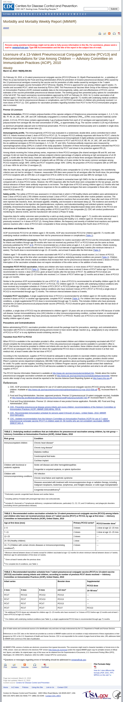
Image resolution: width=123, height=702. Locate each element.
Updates (14, 667)
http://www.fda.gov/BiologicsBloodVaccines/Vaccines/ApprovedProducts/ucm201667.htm (49, 398)
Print (5, 667)
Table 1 (89, 235)
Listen (35, 667)
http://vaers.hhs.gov (101, 378)
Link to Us (50, 687)
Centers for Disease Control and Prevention (32, 683)
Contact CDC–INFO (53, 696)
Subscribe (25, 667)
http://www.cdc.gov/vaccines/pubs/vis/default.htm (73, 373)
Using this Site (37, 687)
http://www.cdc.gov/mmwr (58, 650)
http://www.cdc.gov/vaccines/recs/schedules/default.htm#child (83, 376)
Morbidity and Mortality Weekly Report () (39, 21)
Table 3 (35, 269)
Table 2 (97, 250)
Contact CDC (62, 687)
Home (5, 687)
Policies (25, 687)
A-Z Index (15, 687)
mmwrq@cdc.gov (20, 47)
